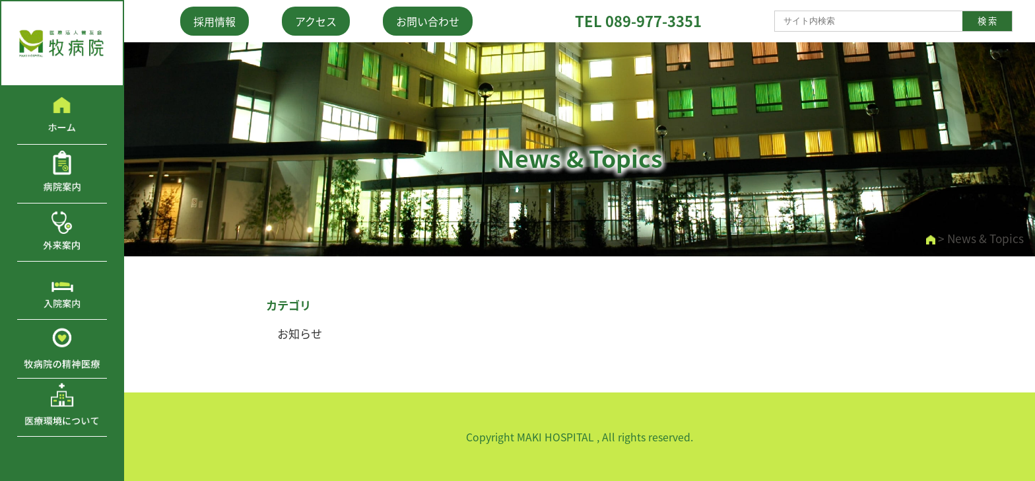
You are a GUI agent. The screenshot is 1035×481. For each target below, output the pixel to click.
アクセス (316, 21)
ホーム (62, 115)
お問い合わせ (427, 21)
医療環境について (62, 407)
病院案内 (62, 173)
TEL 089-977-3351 (638, 21)
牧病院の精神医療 (62, 348)
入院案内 (62, 290)
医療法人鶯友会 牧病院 (62, 43)
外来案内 (62, 232)
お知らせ (299, 333)
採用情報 (214, 21)
